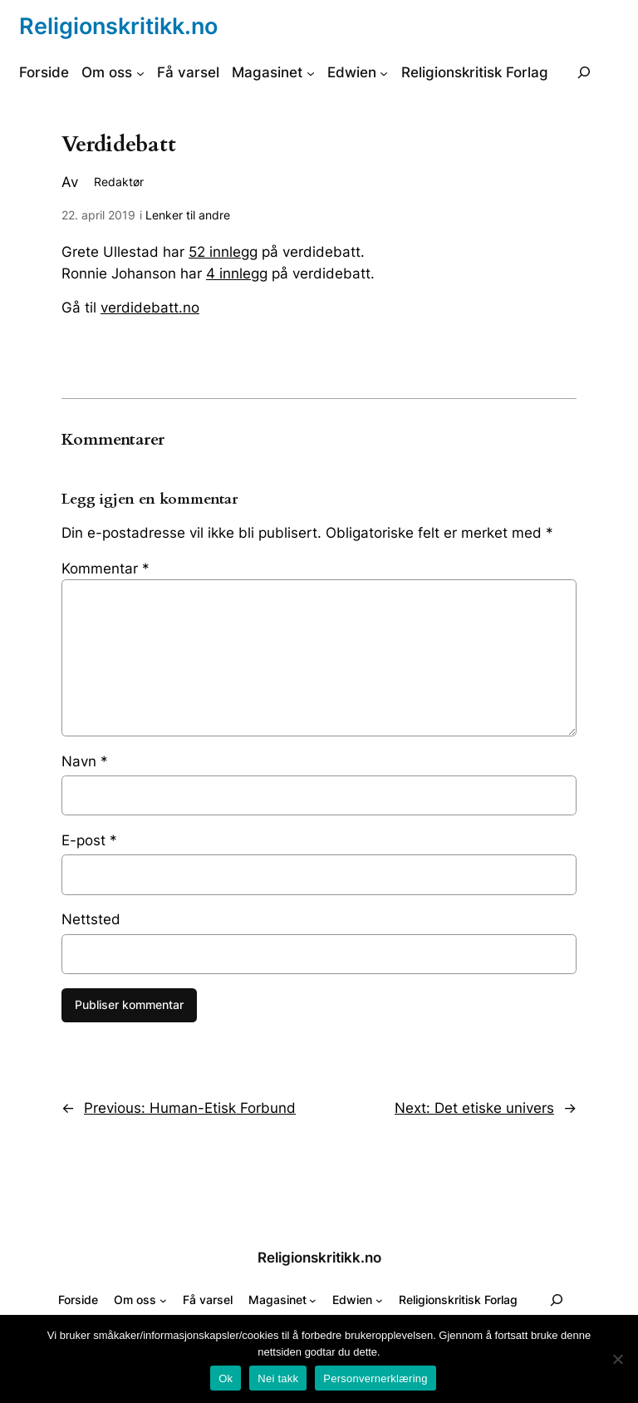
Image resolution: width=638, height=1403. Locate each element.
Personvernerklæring (375, 1378)
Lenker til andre (187, 215)
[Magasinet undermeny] (311, 72)
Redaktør (119, 182)
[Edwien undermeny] (384, 72)
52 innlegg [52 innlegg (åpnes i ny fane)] (223, 252)
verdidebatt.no (150, 307)
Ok (225, 1378)
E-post (89, 840)
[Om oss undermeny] (140, 72)
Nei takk (278, 1378)
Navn (84, 761)
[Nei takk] (617, 1359)
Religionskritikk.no (118, 25)
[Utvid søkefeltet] (584, 73)
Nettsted (90, 919)
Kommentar (105, 568)
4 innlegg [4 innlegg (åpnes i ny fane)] (236, 273)
